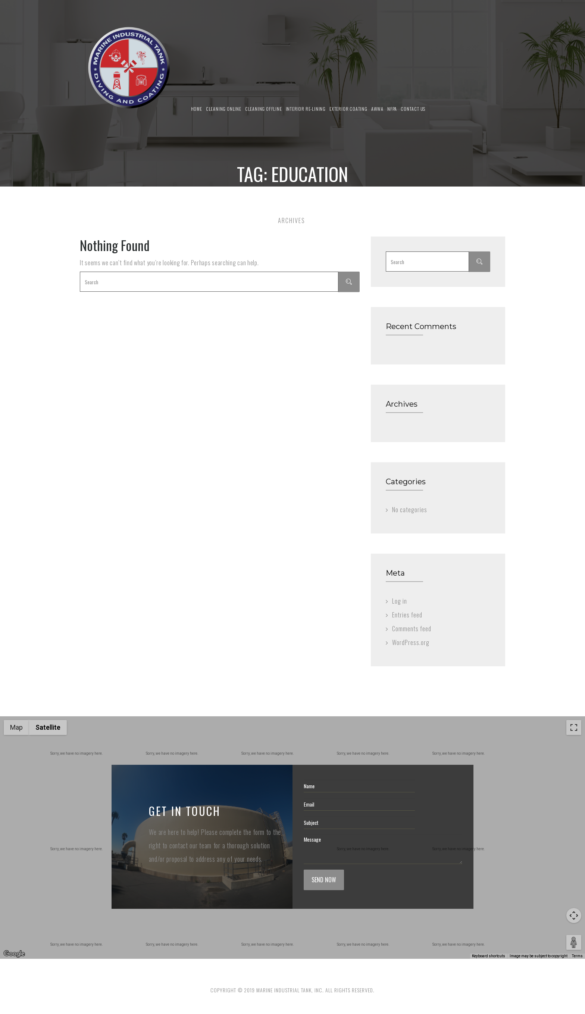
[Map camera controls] (573, 915)
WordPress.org (410, 642)
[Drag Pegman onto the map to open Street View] (573, 942)
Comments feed (411, 628)
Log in (399, 601)
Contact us (413, 109)
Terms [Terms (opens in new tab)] (577, 956)
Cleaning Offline (263, 109)
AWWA (377, 109)
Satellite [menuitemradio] (47, 727)
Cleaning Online (223, 109)
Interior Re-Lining (306, 109)
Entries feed (407, 614)
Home (196, 109)
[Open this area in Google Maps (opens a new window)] (14, 954)
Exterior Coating (348, 109)
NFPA (392, 109)
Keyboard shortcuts (488, 956)
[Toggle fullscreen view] (573, 727)
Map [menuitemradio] (16, 727)
